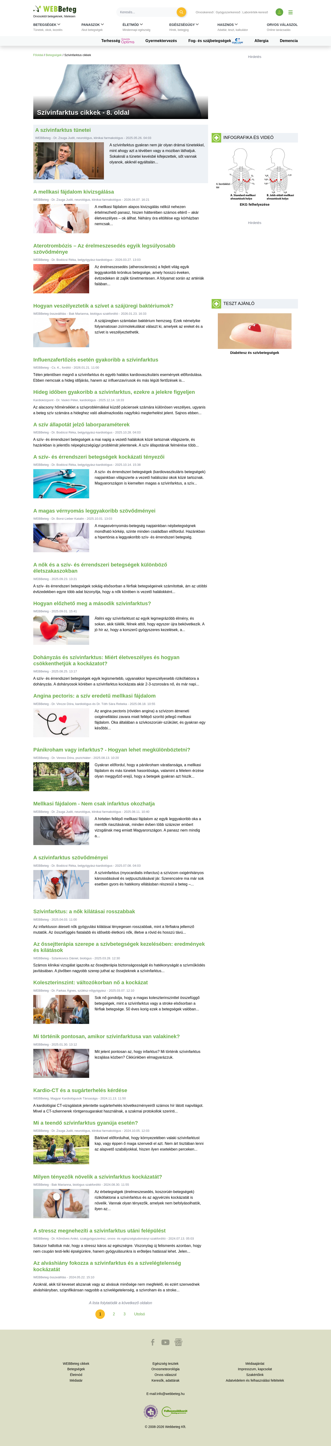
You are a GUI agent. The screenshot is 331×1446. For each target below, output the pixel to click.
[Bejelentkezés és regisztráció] (279, 12)
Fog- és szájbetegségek (215, 41)
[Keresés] (149, 12)
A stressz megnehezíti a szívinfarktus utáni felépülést (99, 1231)
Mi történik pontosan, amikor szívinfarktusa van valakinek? (106, 1036)
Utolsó (139, 1314)
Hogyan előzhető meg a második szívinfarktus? (92, 603)
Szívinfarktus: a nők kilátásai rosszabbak (84, 911)
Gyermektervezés (161, 41)
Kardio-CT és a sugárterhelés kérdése (80, 1090)
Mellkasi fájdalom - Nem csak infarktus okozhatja (94, 804)
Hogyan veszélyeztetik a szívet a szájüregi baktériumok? (103, 306)
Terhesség (117, 41)
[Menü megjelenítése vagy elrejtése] (290, 12)
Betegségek (54, 55)
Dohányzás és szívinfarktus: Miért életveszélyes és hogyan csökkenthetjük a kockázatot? (106, 660)
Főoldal (38, 55)
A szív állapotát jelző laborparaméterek (81, 425)
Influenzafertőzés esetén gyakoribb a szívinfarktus (95, 360)
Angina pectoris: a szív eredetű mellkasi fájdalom (94, 696)
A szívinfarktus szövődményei (70, 858)
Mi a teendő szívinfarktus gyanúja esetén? (85, 1123)
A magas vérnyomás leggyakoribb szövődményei (94, 511)
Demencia (289, 41)
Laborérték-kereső (255, 12)
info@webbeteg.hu (171, 1394)
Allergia (261, 41)
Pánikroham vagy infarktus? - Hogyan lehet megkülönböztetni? (111, 750)
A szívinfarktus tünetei (63, 130)
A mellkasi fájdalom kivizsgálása (73, 192)
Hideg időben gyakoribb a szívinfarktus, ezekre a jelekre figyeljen (114, 392)
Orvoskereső (205, 12)
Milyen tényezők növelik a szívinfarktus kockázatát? (97, 1177)
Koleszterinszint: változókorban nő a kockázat (90, 982)
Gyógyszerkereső (228, 12)
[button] (48, 28)
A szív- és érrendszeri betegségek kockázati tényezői (99, 457)
